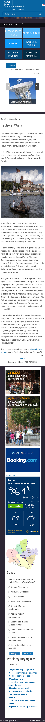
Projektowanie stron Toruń (37, 721)
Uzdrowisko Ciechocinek (20, 592)
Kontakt (21, 10)
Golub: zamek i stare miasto (21, 601)
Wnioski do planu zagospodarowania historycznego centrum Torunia (21, 682)
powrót (22, 358)
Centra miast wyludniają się (20, 691)
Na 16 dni (11, 532)
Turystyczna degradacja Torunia (22, 670)
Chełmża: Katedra (17, 596)
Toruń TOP (11, 65)
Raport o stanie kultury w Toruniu (22, 706)
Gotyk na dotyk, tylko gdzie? (21, 676)
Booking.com (10, 475)
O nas (13, 10)
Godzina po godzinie (14, 530)
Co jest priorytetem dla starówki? (23, 673)
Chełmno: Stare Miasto (19, 587)
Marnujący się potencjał (19, 688)
